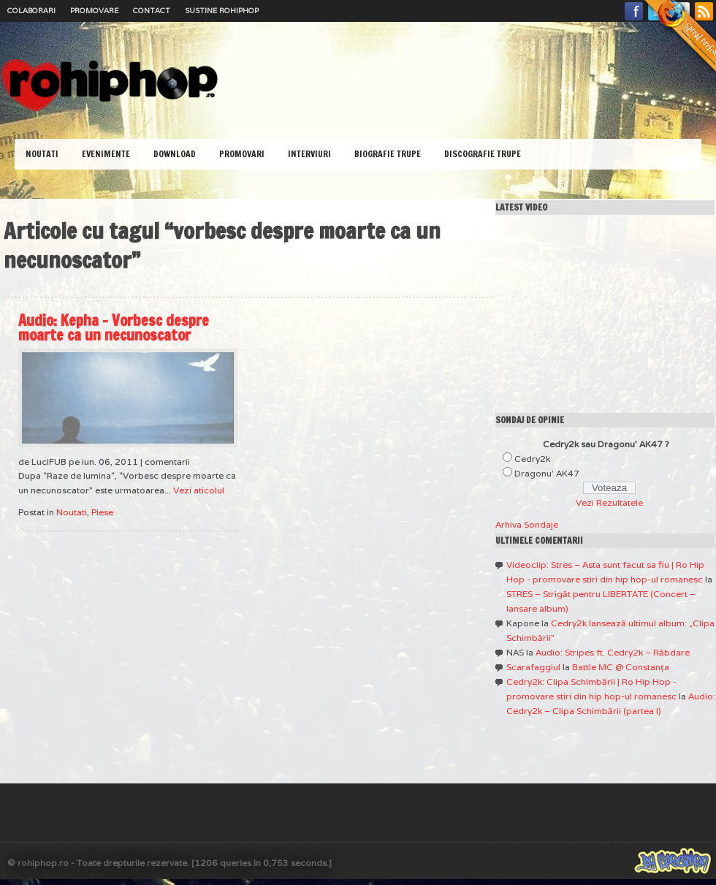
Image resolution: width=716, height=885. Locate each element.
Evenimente (106, 154)
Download (174, 154)
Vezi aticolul (198, 490)
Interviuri (309, 154)
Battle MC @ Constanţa (620, 666)
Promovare (94, 10)
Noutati (42, 154)
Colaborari (31, 10)
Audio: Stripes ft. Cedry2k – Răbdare (613, 652)
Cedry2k (532, 458)
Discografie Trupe (482, 154)
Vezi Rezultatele (609, 502)
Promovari (241, 154)
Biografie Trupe (387, 154)
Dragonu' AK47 (546, 473)
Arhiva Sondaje (526, 524)
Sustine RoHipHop (222, 10)
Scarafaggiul (533, 666)
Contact (151, 10)
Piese (102, 511)
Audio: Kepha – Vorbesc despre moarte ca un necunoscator (113, 328)
